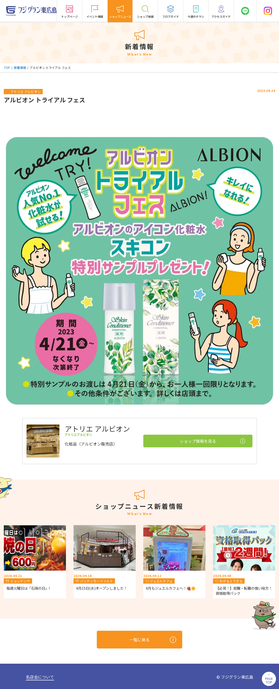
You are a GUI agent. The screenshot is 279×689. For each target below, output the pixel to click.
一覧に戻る (152, 640)
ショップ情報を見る (212, 441)
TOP (7, 67)
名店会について (40, 677)
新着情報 (20, 67)
